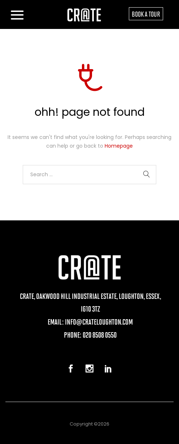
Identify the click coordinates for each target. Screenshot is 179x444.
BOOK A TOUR (146, 13)
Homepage (119, 145)
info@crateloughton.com (99, 321)
